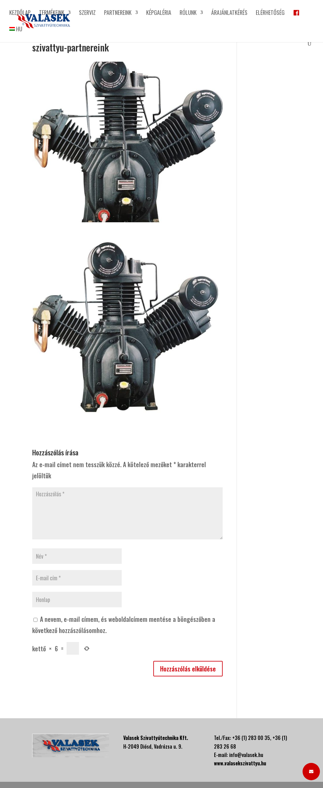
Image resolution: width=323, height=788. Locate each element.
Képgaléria (158, 13)
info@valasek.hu (246, 755)
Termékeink (51, 13)
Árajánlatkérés (229, 13)
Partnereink (118, 13)
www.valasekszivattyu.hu (240, 763)
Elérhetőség (270, 13)
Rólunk (188, 13)
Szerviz (87, 13)
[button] (311, 771)
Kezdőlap (20, 13)
